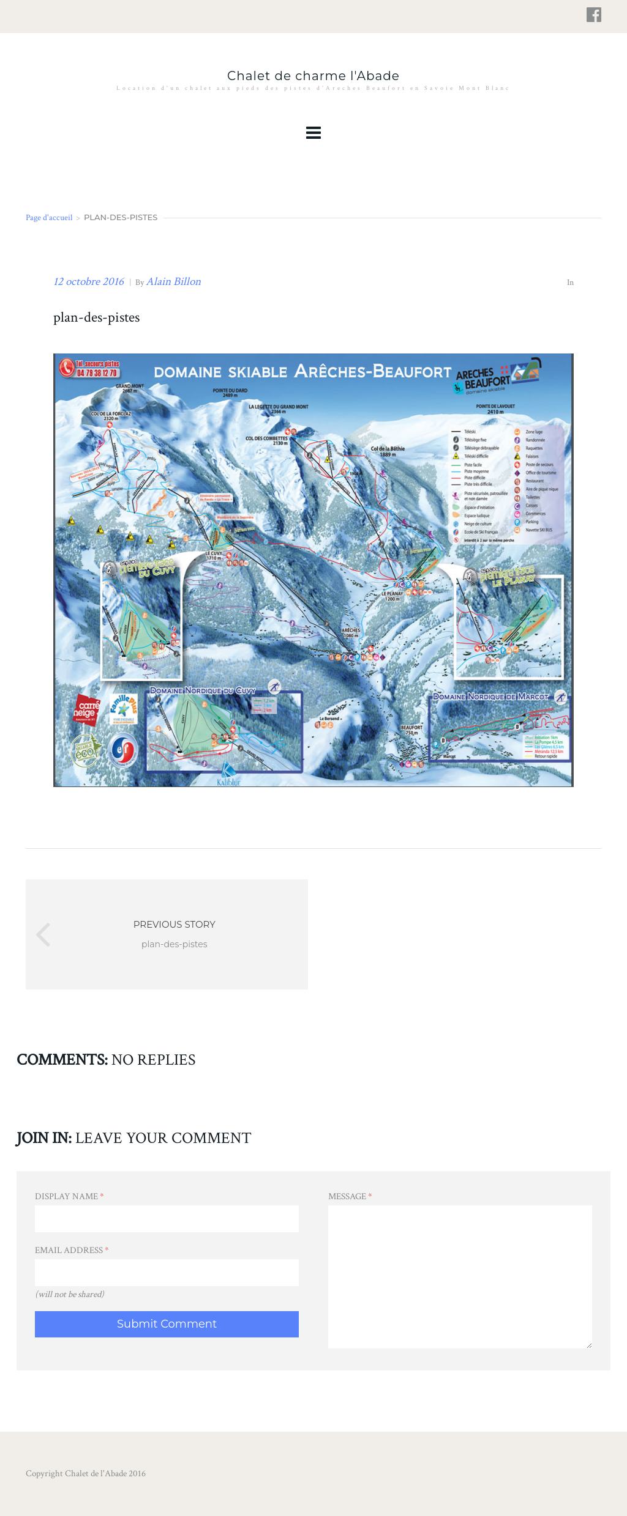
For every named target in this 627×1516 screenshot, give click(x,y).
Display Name (69, 1196)
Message (350, 1196)
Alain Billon (173, 281)
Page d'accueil (49, 217)
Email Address (72, 1250)
